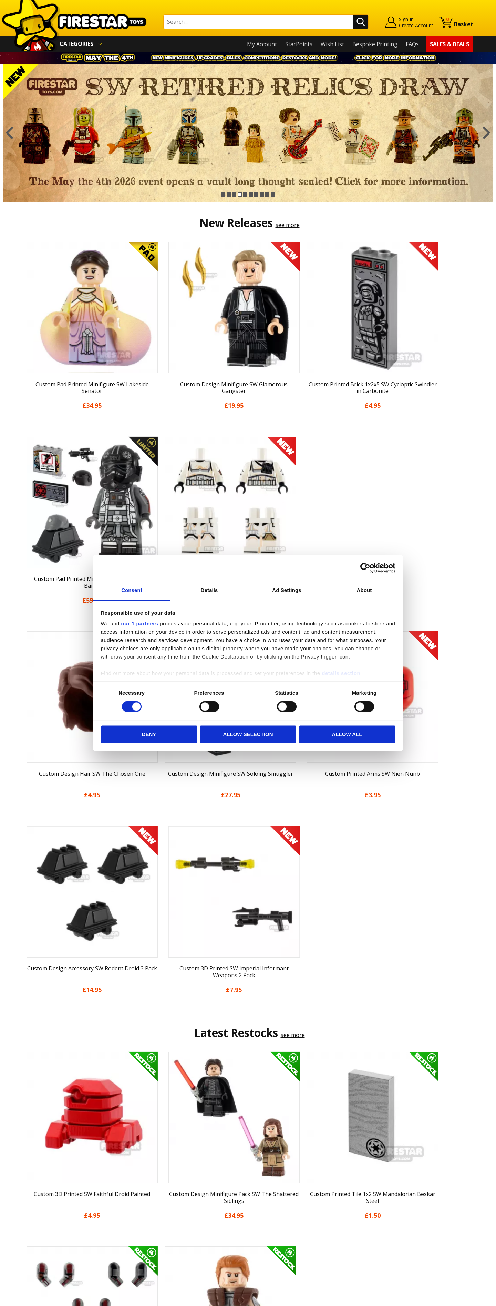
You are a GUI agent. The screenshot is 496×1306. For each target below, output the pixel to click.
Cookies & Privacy (45, 1224)
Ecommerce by (447, 1298)
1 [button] (223, 194)
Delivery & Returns (47, 1204)
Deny (149, 734)
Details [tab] (209, 590)
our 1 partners (139, 623)
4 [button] (240, 194)
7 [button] (256, 194)
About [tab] (364, 590)
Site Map (34, 1254)
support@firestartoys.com (169, 1189)
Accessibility (38, 1234)
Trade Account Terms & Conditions (180, 1229)
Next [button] (486, 133)
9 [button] (267, 194)
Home (30, 1154)
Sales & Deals (449, 44)
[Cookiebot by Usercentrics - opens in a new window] (365, 568)
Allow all (347, 734)
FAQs (412, 44)
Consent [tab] (131, 590)
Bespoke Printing (374, 44)
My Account (262, 44)
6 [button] (251, 194)
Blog (29, 1194)
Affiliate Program (157, 1240)
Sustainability (40, 1244)
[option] (248, 133)
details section (341, 673)
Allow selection (248, 734)
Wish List (332, 44)
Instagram (302, 1181)
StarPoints (298, 44)
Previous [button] (9, 133)
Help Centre (150, 1166)
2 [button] (229, 194)
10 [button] (273, 194)
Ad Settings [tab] (286, 590)
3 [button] (234, 194)
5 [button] (245, 194)
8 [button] (262, 194)
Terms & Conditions (48, 1214)
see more (288, 225)
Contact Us (149, 1154)
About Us (35, 1174)
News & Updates (44, 1184)
